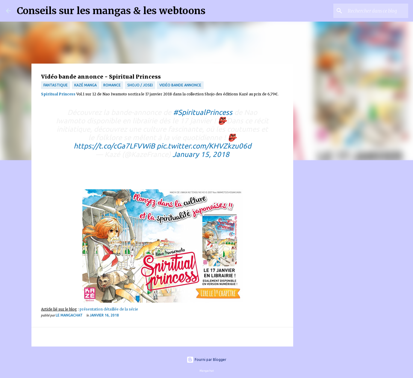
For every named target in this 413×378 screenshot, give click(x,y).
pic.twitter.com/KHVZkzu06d (204, 146)
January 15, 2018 (201, 154)
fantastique (55, 85)
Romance (112, 85)
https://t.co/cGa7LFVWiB (114, 146)
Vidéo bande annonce (180, 85)
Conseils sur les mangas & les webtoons (111, 11)
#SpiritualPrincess (202, 112)
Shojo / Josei (140, 85)
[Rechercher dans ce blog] (376, 11)
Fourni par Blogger (206, 360)
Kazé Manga (85, 85)
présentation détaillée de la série (109, 309)
